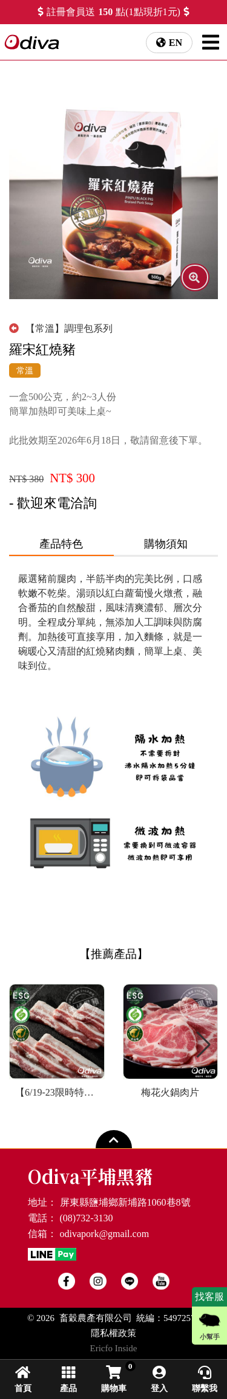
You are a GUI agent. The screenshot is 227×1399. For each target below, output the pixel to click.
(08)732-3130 (86, 1218)
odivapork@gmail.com (105, 1234)
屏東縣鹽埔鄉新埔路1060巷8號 (125, 1202)
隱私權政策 (113, 1333)
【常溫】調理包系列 (61, 328)
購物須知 (166, 544)
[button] (204, 1045)
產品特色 (61, 544)
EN (175, 42)
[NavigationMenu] (211, 42)
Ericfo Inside (113, 1348)
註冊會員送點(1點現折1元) (113, 12)
